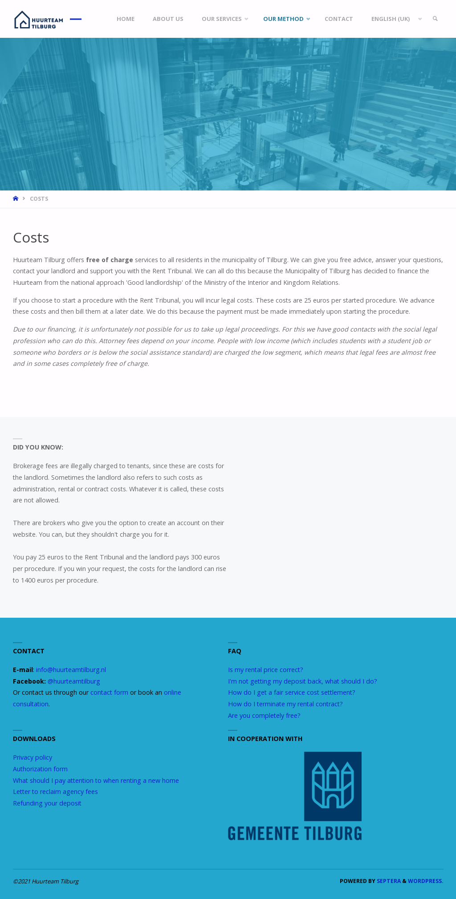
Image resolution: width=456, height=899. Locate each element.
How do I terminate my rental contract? (285, 704)
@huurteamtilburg (74, 681)
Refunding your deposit (47, 803)
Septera (388, 881)
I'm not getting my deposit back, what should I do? (302, 681)
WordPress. (426, 881)
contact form (109, 692)
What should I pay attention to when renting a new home (96, 780)
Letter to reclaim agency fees (55, 791)
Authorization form (40, 769)
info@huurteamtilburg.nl (71, 669)
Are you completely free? (264, 715)
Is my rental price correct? (265, 669)
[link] (435, 19)
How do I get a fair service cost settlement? (291, 692)
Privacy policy (32, 757)
